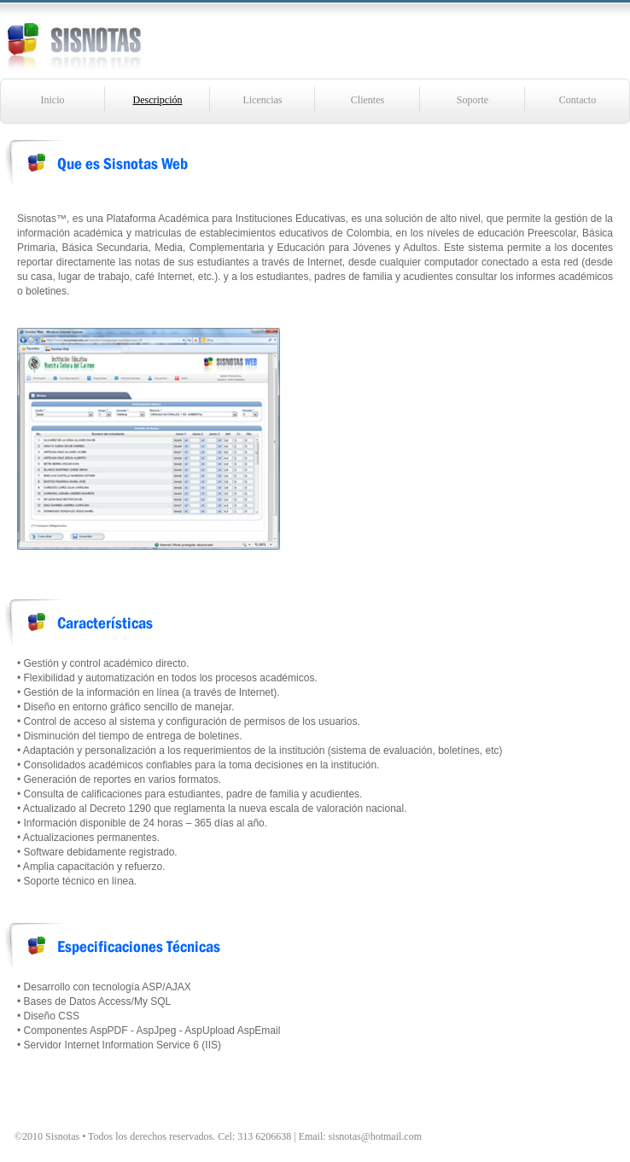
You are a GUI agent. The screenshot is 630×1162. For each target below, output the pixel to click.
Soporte (472, 100)
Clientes (367, 100)
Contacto (577, 100)
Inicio (53, 100)
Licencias (263, 100)
